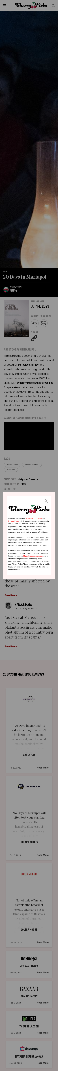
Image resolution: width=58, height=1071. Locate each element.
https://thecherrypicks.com (33, 556)
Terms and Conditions (33, 518)
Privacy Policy (13, 521)
